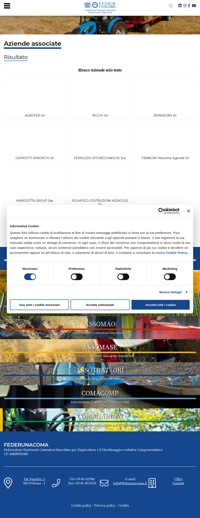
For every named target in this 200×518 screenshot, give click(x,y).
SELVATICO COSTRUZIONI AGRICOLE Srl (100, 202)
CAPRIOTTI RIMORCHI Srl (35, 158)
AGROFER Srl (35, 115)
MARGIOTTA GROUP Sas (34, 201)
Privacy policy (104, 505)
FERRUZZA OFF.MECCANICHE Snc (100, 158)
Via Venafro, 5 (34, 479)
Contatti (178, 483)
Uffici (178, 479)
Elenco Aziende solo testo (100, 70)
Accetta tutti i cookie (160, 304)
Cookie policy (81, 505)
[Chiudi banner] (188, 211)
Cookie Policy (177, 252)
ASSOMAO (100, 324)
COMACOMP (100, 393)
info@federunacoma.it (130, 483)
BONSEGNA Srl (165, 115)
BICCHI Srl (100, 115)
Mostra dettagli (170, 292)
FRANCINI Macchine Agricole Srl (165, 158)
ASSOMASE (100, 347)
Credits (123, 505)
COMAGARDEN (100, 416)
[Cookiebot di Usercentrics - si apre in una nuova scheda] (161, 211)
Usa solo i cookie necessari (39, 304)
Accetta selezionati (100, 304)
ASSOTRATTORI (100, 370)
